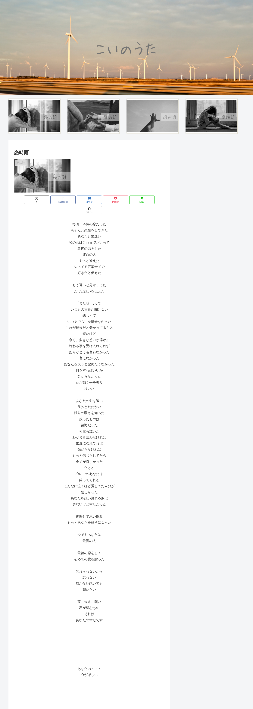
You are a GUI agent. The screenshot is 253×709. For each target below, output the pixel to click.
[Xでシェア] (26, 200)
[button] (152, 200)
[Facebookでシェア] (51, 200)
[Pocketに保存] (102, 200)
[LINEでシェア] (127, 200)
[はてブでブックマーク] (77, 200)
